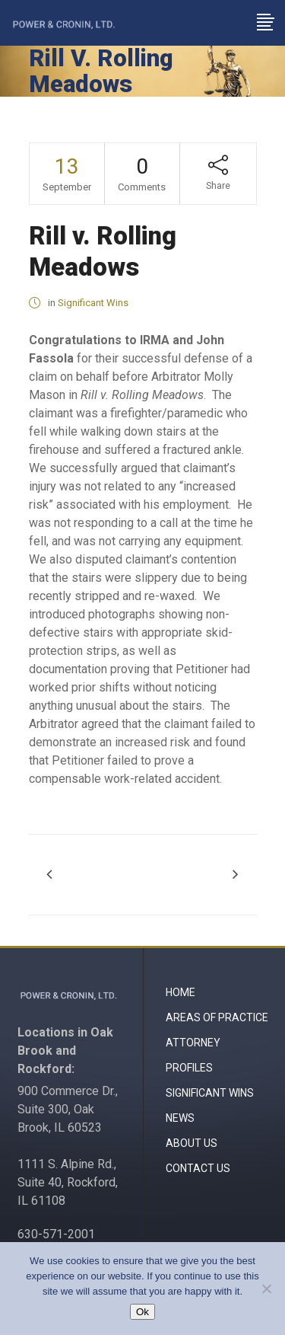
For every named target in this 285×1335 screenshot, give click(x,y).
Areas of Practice (217, 1017)
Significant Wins (93, 302)
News (180, 1118)
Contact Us (198, 1168)
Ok (142, 1311)
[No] (266, 1288)
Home (180, 992)
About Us (191, 1143)
